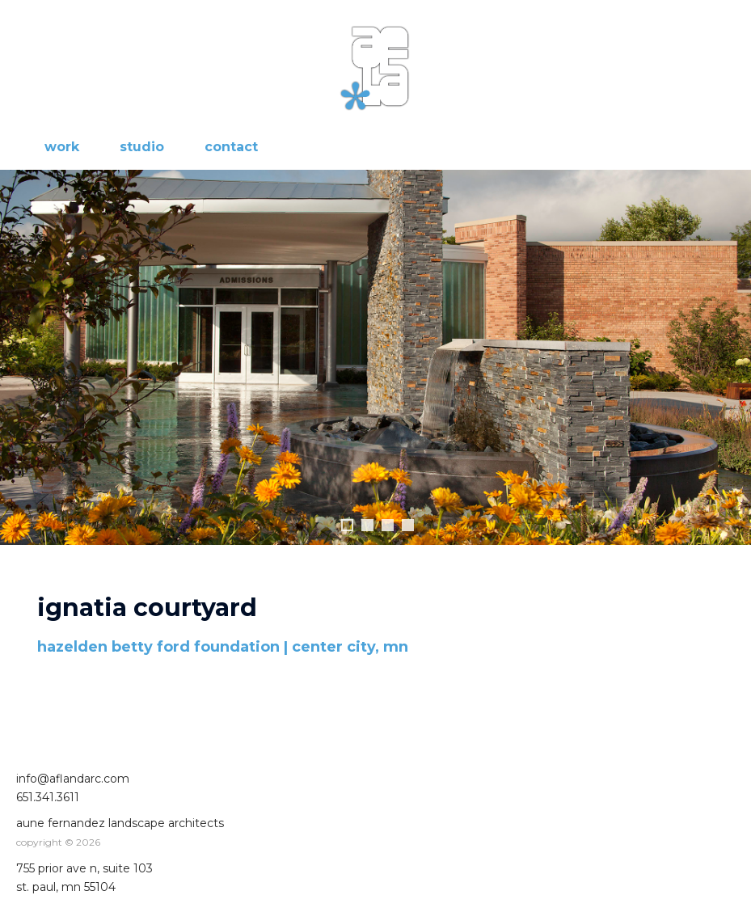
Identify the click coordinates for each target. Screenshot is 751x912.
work (61, 146)
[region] (375, 374)
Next (731, 357)
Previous (20, 357)
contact (231, 146)
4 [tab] (408, 525)
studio (142, 146)
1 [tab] (347, 525)
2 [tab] (367, 525)
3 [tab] (388, 525)
